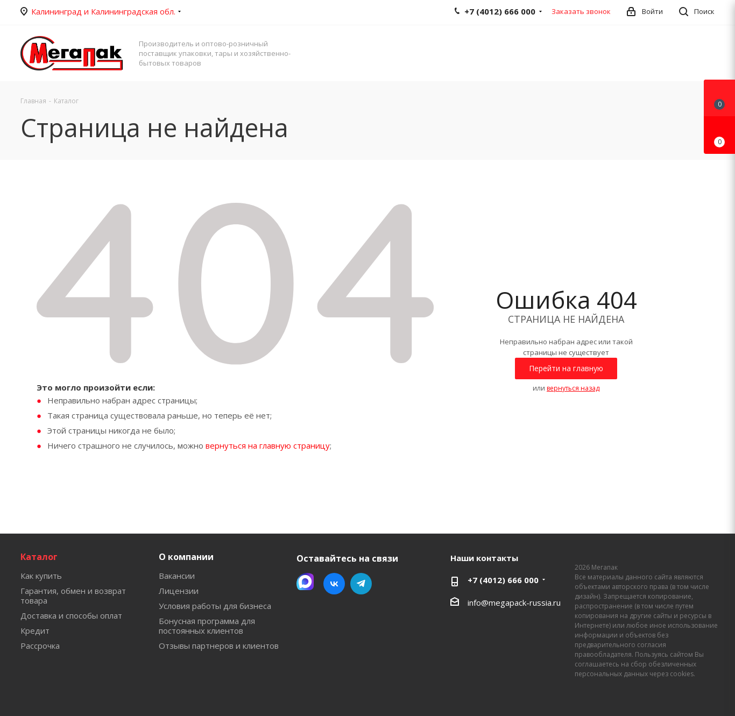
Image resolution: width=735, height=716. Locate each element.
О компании (186, 557)
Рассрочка (40, 645)
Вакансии (177, 575)
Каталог (39, 557)
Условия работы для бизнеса (215, 605)
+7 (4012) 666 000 (503, 580)
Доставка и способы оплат (71, 615)
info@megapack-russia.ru (514, 602)
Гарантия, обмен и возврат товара (73, 595)
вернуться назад (573, 388)
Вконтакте (334, 583)
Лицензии (179, 590)
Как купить (41, 575)
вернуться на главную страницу (268, 445)
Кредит (35, 630)
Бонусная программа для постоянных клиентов (207, 625)
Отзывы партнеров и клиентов (219, 645)
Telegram (361, 583)
